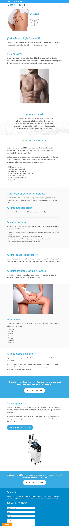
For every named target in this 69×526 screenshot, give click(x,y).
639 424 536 (11, 1)
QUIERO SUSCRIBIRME (34, 482)
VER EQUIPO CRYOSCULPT (20, 427)
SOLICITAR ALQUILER (34, 390)
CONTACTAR (18, 1)
